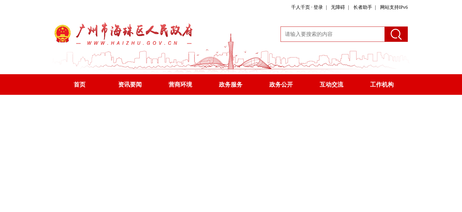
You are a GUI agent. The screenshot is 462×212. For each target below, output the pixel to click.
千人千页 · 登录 (307, 7)
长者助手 (362, 7)
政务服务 (230, 84)
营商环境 (180, 84)
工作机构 (382, 84)
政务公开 (281, 84)
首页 (79, 84)
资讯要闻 (130, 84)
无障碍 (338, 7)
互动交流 (331, 84)
